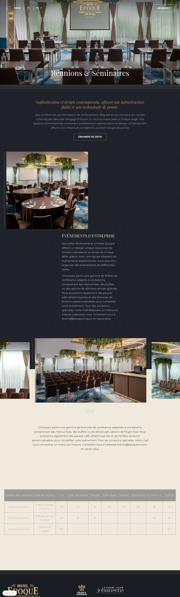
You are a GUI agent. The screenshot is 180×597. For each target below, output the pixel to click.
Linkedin (29, 531)
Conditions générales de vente (27, 564)
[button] (87, 329)
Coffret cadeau (30, 8)
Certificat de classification (154, 564)
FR (172, 554)
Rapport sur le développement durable (110, 564)
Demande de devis (90, 136)
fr (37, 8)
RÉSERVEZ (164, 8)
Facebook (16, 531)
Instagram (22, 531)
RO (164, 554)
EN (155, 554)
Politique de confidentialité (66, 564)
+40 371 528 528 (99, 536)
